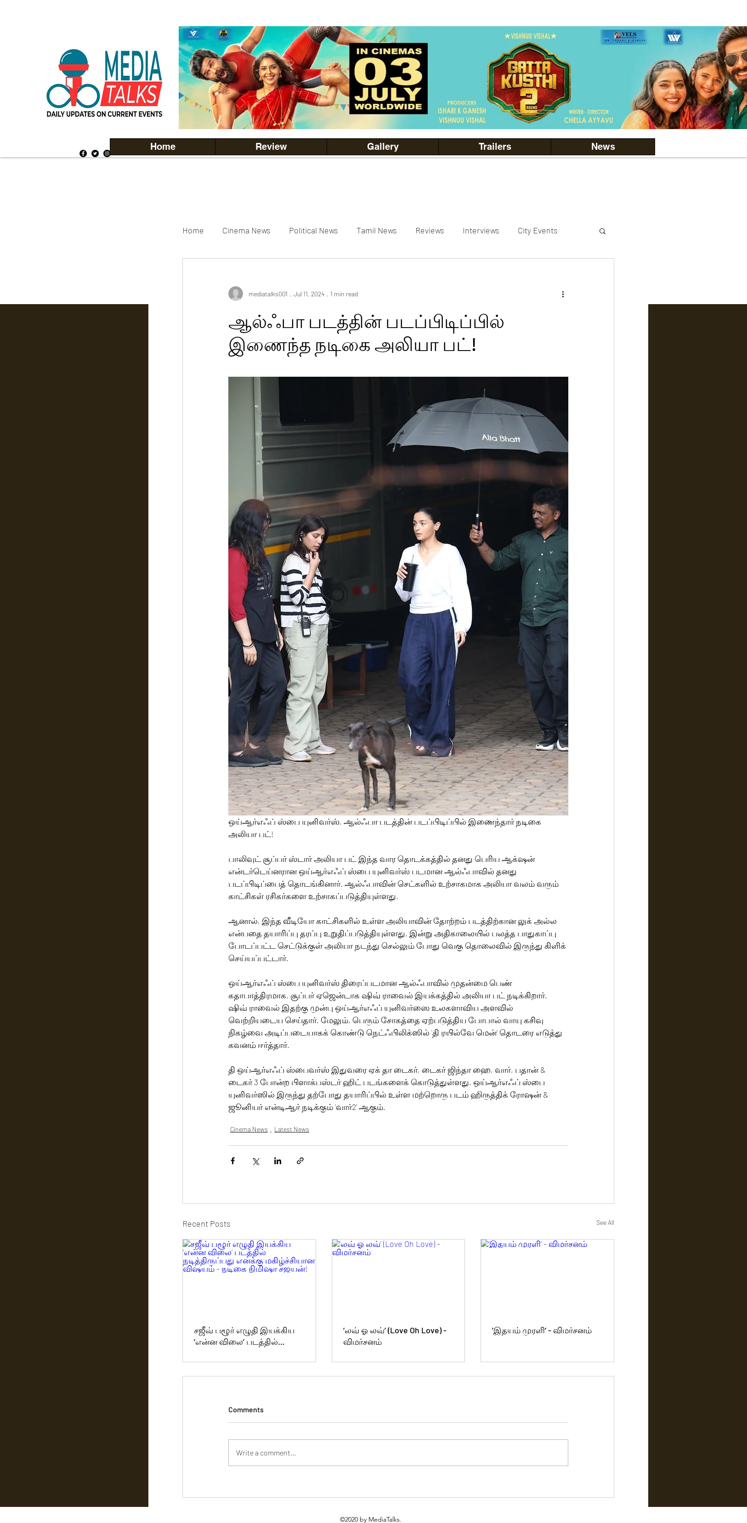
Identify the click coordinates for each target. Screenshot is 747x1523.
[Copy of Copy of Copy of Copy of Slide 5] (480, 109)
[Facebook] (83, 153)
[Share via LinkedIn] (277, 1160)
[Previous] (201, 77)
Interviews (481, 230)
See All (605, 1222)
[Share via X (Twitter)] (255, 1160)
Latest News (291, 1129)
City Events (538, 230)
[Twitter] (95, 153)
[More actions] (562, 293)
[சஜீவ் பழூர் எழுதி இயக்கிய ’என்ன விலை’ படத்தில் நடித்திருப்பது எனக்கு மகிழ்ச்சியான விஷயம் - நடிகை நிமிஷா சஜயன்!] (249, 1277)
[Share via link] (300, 1160)
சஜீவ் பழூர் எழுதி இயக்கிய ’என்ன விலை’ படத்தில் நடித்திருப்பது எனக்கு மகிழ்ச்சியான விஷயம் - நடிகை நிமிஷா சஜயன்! (244, 1336)
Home (193, 230)
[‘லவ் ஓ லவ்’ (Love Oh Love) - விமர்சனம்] (398, 1277)
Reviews (429, 230)
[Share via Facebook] (232, 1160)
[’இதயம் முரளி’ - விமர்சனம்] (547, 1277)
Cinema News (246, 230)
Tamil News (377, 230)
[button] (382, 147)
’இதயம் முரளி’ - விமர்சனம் (542, 1330)
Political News (313, 230)
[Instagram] (107, 153)
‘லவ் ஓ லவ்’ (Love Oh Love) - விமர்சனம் (395, 1336)
